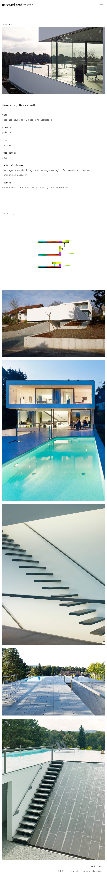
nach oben (96, 867)
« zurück (7, 25)
